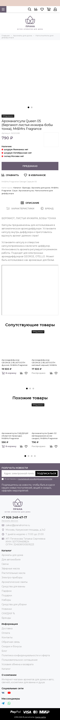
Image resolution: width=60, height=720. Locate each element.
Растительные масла (13, 573)
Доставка (7, 628)
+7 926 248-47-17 (14, 517)
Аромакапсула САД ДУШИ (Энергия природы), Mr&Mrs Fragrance (15, 436)
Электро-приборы (12, 577)
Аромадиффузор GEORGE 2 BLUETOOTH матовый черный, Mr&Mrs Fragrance (44, 362)
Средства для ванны (13, 586)
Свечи (5, 564)
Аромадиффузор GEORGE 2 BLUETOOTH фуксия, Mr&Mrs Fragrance (14, 362)
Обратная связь (11, 641)
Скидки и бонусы (12, 646)
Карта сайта (40, 717)
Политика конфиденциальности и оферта (26, 655)
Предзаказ (30, 166)
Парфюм (7, 591)
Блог (4, 650)
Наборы (6, 600)
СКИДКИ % (8, 613)
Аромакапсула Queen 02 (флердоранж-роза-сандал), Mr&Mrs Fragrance (44, 436)
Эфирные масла (11, 568)
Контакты (7, 637)
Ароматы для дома (40, 187)
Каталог (17, 187)
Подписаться (46, 473)
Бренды (26, 187)
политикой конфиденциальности (35, 479)
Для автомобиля (11, 559)
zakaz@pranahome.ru (18, 525)
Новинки (7, 608)
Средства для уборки (14, 604)
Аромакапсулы (26, 190)
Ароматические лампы (15, 582)
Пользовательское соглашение (20, 659)
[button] (28, 107)
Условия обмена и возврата (17, 664)
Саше (15, 190)
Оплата (6, 633)
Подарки (7, 595)
